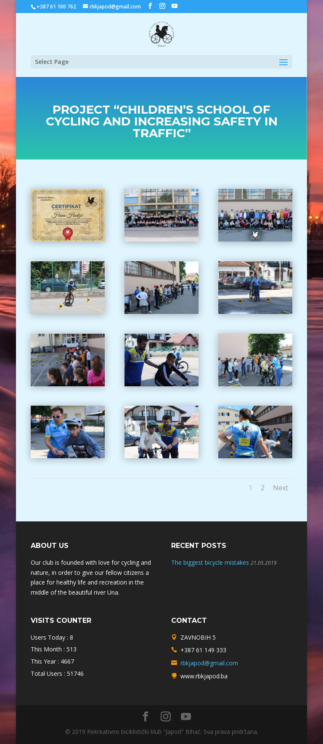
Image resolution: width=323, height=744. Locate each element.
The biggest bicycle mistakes (210, 562)
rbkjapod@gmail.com (209, 663)
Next (280, 487)
